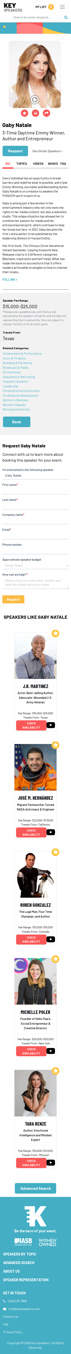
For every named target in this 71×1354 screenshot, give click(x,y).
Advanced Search (35, 1188)
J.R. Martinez (35, 686)
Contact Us (10, 1316)
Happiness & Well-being (19, 377)
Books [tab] (53, 163)
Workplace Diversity (16, 409)
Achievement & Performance (22, 353)
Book (16, 421)
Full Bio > (9, 279)
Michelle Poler (35, 1012)
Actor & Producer (14, 358)
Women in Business (15, 400)
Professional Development (20, 395)
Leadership (10, 386)
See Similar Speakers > (47, 151)
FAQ (5, 1324)
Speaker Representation (25, 1280)
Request (15, 151)
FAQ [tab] (63, 163)
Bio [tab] (7, 163)
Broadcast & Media (15, 367)
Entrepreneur (12, 372)
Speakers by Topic (19, 1254)
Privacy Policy (12, 1332)
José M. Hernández (35, 798)
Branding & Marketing (17, 363)
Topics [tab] (21, 163)
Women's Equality (14, 405)
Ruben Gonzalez (35, 905)
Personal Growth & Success (21, 390)
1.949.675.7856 (17, 1301)
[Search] (37, 17)
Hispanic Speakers (15, 381)
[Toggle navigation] (62, 7)
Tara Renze (35, 1123)
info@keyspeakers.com (24, 1309)
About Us (11, 1271)
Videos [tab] (38, 163)
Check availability (31, 725)
